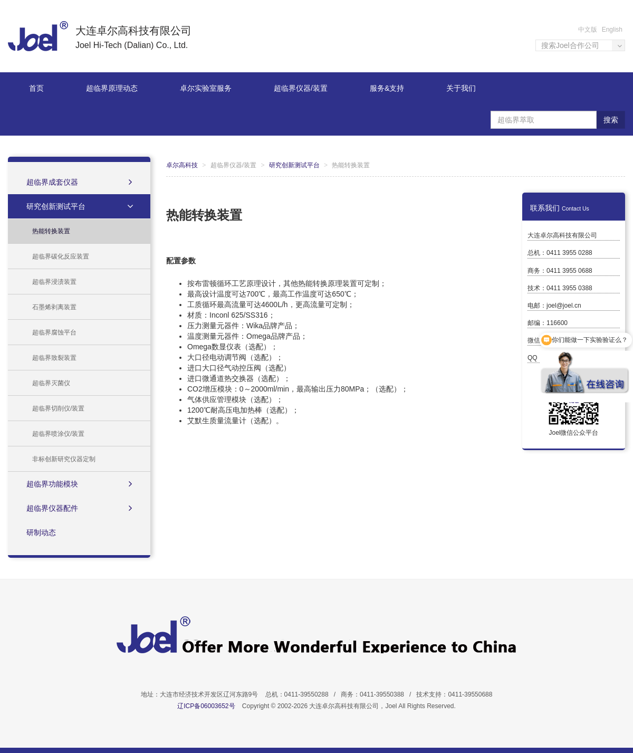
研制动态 (41, 532)
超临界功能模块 (79, 484)
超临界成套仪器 (79, 182)
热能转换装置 (51, 231)
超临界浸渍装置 (54, 281)
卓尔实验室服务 (206, 88)
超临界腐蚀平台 (54, 332)
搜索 (610, 120)
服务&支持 (387, 88)
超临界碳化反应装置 (60, 256)
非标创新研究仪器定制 (63, 459)
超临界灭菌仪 (51, 383)
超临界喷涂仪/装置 (58, 433)
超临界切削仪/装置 (58, 408)
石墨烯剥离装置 (54, 307)
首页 (36, 88)
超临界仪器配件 (79, 508)
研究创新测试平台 (80, 206)
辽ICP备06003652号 (206, 706)
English (612, 29)
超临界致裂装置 (54, 357)
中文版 (587, 29)
